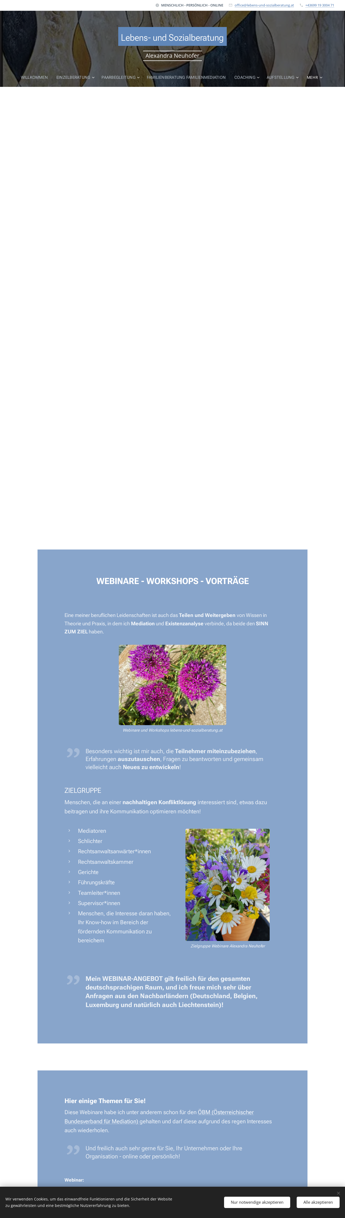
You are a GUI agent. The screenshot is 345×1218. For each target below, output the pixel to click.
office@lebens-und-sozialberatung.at (264, 5)
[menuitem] (35, 77)
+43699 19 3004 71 (319, 5)
